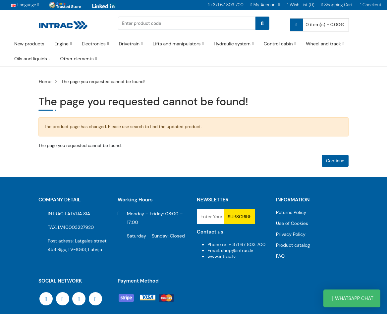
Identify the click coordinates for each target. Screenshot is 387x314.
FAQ (280, 256)
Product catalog (293, 245)
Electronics (94, 44)
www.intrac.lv (221, 256)
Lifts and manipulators (177, 44)
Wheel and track (323, 44)
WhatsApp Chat (351, 298)
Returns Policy (291, 212)
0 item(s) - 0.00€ (317, 25)
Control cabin (278, 44)
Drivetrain (129, 44)
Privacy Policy (290, 234)
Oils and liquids (30, 59)
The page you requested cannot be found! (103, 81)
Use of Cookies (292, 223)
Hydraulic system (232, 44)
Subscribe (239, 217)
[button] (265, 5)
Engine (61, 44)
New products (29, 44)
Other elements (76, 59)
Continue (335, 161)
